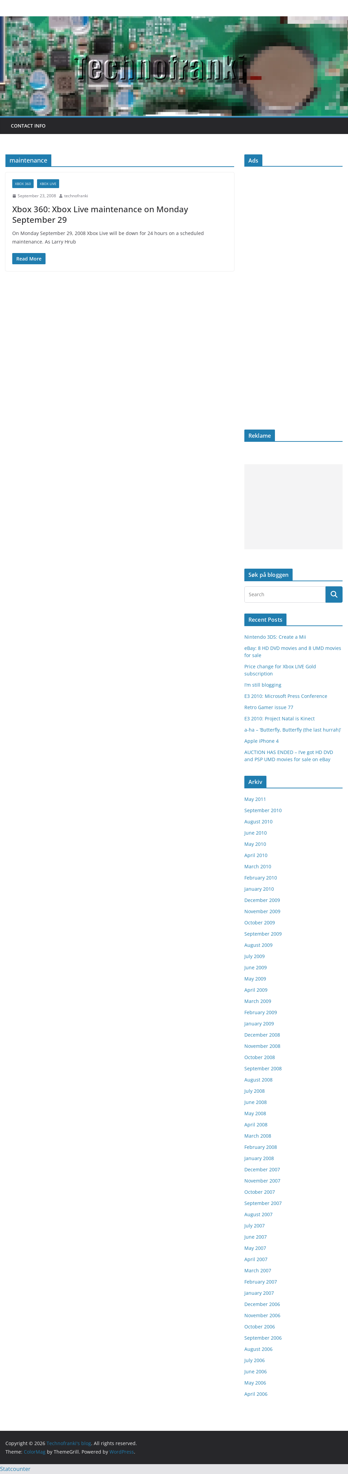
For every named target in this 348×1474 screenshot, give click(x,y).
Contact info (28, 125)
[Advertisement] (293, 506)
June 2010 (255, 833)
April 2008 (255, 1124)
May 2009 (255, 978)
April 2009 (255, 990)
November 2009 (262, 911)
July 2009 (254, 956)
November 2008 (262, 1046)
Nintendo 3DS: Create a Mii (275, 637)
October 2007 (259, 1192)
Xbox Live (48, 183)
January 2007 (259, 1293)
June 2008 (255, 1102)
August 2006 (258, 1349)
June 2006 (255, 1371)
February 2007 (260, 1281)
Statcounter (15, 1469)
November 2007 (262, 1180)
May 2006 (255, 1382)
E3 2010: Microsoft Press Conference (285, 696)
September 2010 (263, 810)
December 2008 (262, 1035)
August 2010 (258, 821)
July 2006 (254, 1360)
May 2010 (255, 844)
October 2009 (259, 922)
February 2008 (260, 1147)
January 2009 (259, 1023)
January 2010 (259, 889)
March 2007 (257, 1270)
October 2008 (259, 1057)
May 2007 (255, 1248)
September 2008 (263, 1068)
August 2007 (258, 1214)
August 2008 (258, 1079)
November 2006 (262, 1315)
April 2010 (255, 855)
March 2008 (257, 1136)
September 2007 (263, 1203)
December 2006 (262, 1304)
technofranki (76, 196)
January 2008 (259, 1158)
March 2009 (257, 1001)
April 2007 (255, 1259)
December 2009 (262, 900)
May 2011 (255, 799)
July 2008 (254, 1091)
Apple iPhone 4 (261, 741)
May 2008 (255, 1113)
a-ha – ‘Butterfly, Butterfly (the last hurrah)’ (292, 729)
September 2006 (263, 1338)
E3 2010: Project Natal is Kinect (279, 718)
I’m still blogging (262, 685)
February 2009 (260, 1012)
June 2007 (255, 1237)
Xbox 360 (23, 183)
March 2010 (257, 866)
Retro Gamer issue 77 (268, 707)
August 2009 (258, 945)
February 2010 (260, 877)
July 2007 (254, 1225)
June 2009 (255, 967)
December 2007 (262, 1169)
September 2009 (263, 934)
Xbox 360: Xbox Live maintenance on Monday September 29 (100, 214)
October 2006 (259, 1326)
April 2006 (255, 1394)
